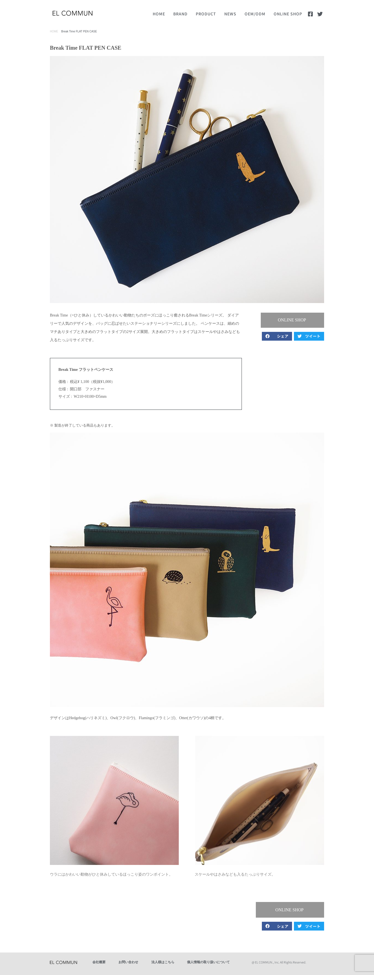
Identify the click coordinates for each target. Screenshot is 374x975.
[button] (294, 320)
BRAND (180, 13)
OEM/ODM (255, 13)
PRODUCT (206, 13)
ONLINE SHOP (288, 13)
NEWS (230, 13)
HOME (159, 13)
